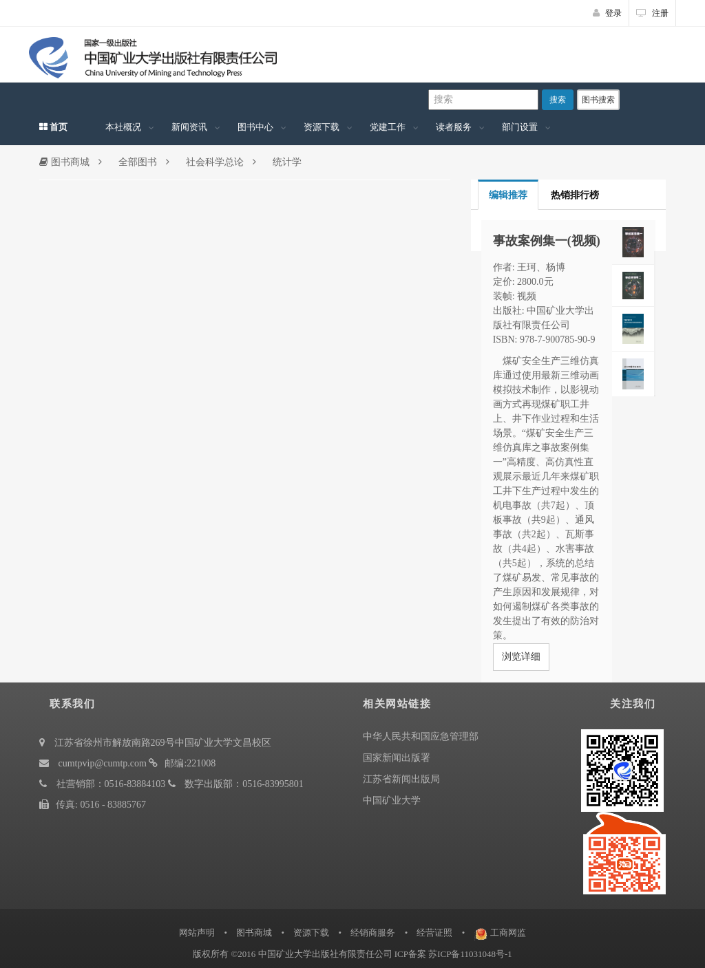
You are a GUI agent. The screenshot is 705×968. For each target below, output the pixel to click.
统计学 (287, 162)
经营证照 (434, 932)
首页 (53, 127)
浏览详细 (521, 657)
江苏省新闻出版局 (401, 779)
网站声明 (197, 932)
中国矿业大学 (392, 800)
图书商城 (64, 162)
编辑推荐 (508, 195)
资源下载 (321, 127)
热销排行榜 (575, 195)
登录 (607, 13)
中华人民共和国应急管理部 (420, 736)
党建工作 (388, 127)
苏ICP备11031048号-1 (470, 954)
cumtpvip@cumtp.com (103, 763)
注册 (652, 13)
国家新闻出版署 (396, 758)
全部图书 (137, 162)
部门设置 (520, 127)
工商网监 (508, 932)
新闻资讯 (189, 127)
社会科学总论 (215, 162)
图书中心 (255, 127)
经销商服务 (372, 932)
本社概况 (123, 127)
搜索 (557, 100)
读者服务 (454, 127)
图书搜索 (598, 100)
